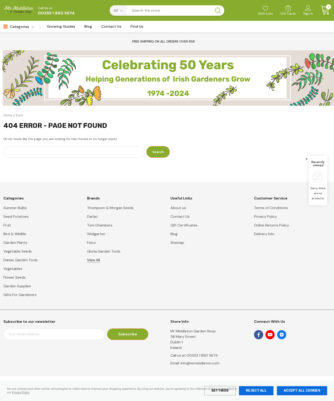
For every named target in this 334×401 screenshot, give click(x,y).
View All (93, 260)
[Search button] (218, 10)
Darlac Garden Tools (20, 260)
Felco (91, 242)
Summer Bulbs (15, 207)
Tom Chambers (99, 225)
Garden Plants (15, 242)
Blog (174, 233)
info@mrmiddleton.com (199, 363)
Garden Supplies (17, 286)
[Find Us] (136, 27)
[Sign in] (308, 10)
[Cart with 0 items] (324, 10)
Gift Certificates (183, 225)
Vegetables (12, 268)
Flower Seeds (14, 277)
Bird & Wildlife (14, 233)
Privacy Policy (20, 392)
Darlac (92, 216)
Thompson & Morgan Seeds (110, 207)
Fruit (7, 225)
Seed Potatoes (16, 216)
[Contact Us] (111, 27)
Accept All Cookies (302, 391)
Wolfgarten (96, 233)
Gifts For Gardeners (20, 294)
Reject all (256, 391)
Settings (219, 391)
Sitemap (177, 242)
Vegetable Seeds (17, 251)
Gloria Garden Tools (103, 251)
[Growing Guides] (61, 27)
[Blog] (88, 27)
